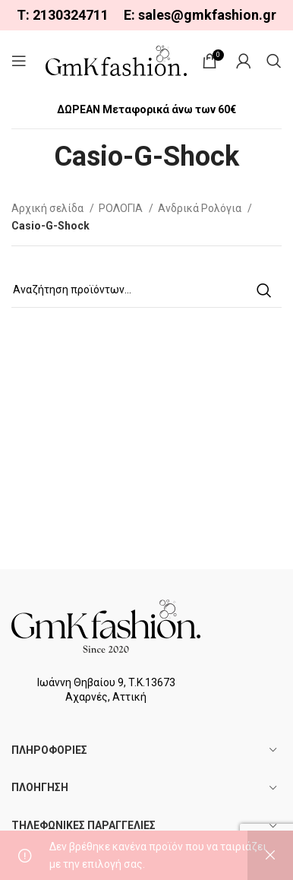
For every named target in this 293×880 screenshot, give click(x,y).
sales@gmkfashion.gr (207, 15)
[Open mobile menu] (19, 61)
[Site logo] (116, 60)
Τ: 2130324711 (63, 15)
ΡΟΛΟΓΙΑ (122, 208)
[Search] (274, 61)
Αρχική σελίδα (48, 208)
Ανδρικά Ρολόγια (201, 208)
